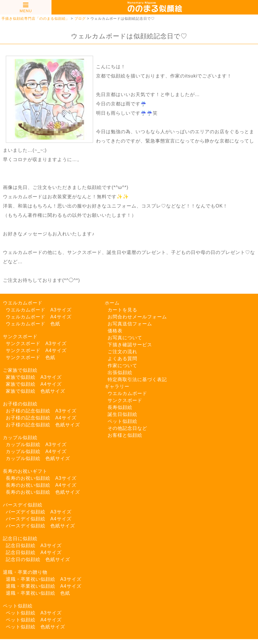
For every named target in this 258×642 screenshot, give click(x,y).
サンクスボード (20, 336)
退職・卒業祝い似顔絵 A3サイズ (43, 579)
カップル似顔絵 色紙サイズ (38, 458)
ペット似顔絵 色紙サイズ (35, 626)
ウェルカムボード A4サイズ (39, 316)
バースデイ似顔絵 (22, 504)
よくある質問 (122, 358)
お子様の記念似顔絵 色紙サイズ (43, 424)
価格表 (115, 330)
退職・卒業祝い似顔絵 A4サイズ (43, 586)
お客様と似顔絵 (125, 435)
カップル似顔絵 (20, 437)
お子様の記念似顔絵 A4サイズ (41, 417)
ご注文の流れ (122, 351)
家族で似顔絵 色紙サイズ (35, 391)
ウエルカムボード (22, 302)
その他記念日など (127, 428)
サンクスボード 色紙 (30, 357)
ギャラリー (117, 386)
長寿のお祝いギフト (25, 471)
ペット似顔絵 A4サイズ (34, 619)
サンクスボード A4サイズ (36, 350)
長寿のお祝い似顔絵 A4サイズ (41, 485)
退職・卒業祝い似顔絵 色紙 (38, 593)
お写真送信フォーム (130, 323)
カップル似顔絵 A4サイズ (36, 451)
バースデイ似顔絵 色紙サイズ (40, 525)
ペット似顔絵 (18, 605)
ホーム (112, 302)
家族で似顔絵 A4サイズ (34, 384)
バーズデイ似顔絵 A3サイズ (39, 511)
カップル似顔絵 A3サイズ (36, 444)
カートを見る (122, 309)
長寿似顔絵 (120, 407)
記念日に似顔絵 (20, 538)
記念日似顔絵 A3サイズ (34, 545)
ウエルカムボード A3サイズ (39, 309)
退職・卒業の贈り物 (25, 572)
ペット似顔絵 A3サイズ (34, 612)
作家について (122, 365)
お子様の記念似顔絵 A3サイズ (41, 410)
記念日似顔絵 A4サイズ (34, 552)
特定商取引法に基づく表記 (137, 379)
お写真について (125, 337)
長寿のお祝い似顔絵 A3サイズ (41, 478)
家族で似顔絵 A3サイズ (34, 377)
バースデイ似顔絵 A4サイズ (39, 518)
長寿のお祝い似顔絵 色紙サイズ (43, 492)
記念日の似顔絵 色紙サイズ (38, 559)
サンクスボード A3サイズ (36, 343)
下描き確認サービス (130, 344)
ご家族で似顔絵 (20, 370)
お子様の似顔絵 (20, 403)
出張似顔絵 (120, 372)
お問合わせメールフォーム (137, 316)
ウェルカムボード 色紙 (33, 323)
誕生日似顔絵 (122, 414)
